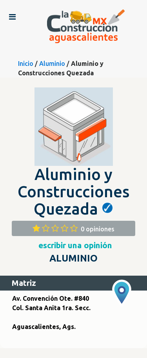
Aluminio (52, 63)
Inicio (25, 63)
